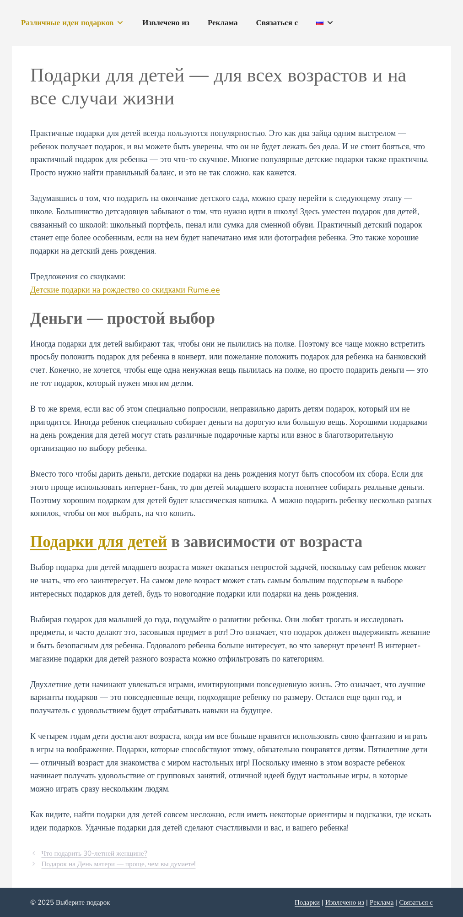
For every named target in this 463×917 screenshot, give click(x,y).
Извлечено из (165, 22)
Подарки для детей (98, 542)
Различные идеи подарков (72, 23)
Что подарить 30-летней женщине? (94, 853)
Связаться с (277, 22)
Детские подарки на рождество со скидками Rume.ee (125, 289)
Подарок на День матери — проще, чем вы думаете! (118, 863)
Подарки (307, 902)
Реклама (223, 22)
